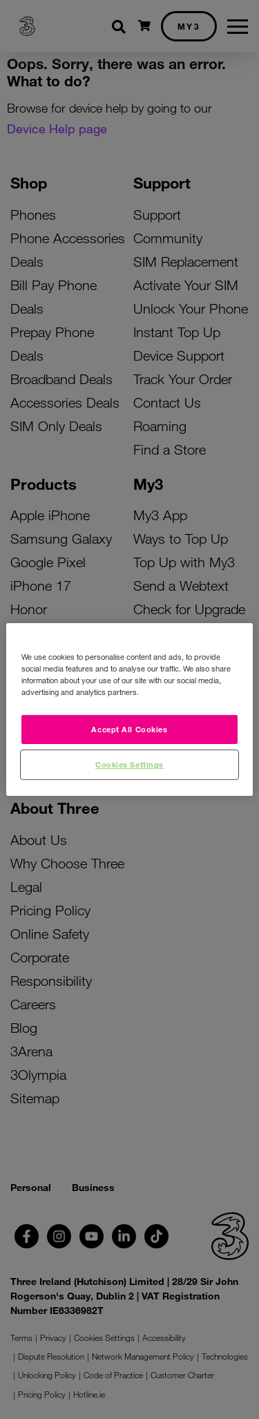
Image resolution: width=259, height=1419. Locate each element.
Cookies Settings (129, 764)
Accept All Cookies (129, 729)
